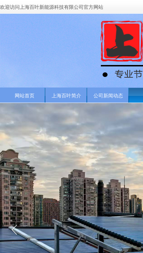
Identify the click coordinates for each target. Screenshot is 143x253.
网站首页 (24, 95)
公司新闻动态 (108, 95)
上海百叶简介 (66, 95)
